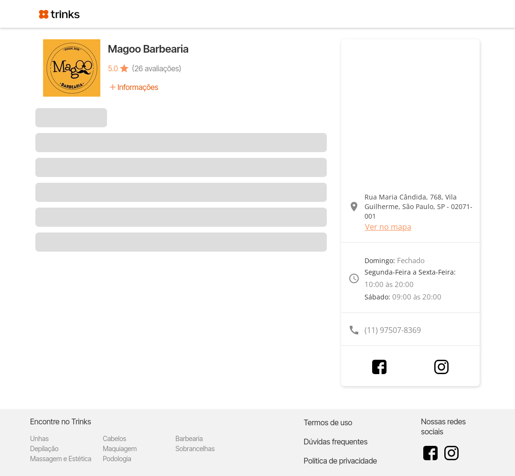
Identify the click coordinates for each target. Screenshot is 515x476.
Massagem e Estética (60, 458)
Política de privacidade (340, 460)
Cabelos (114, 438)
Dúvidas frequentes (335, 441)
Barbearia (189, 438)
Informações (138, 87)
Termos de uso (328, 422)
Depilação (44, 448)
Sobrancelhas (195, 448)
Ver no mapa (388, 226)
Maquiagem (120, 448)
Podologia (117, 458)
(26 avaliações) (157, 68)
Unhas (39, 438)
